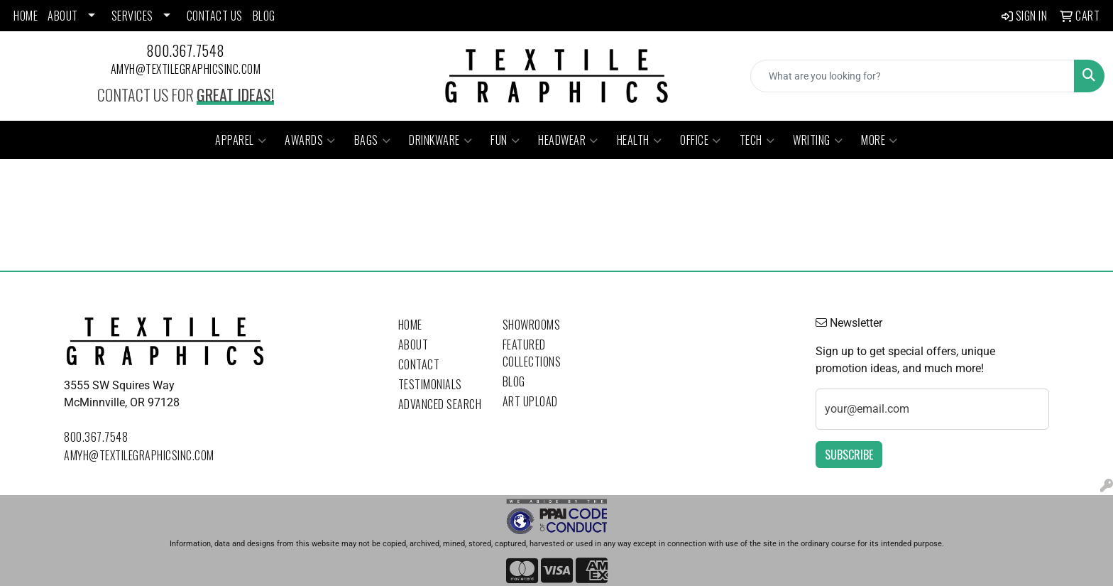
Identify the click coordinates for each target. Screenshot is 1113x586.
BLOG (264, 15)
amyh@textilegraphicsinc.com (186, 68)
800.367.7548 (185, 50)
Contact (419, 364)
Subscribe (849, 454)
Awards (310, 139)
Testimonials (430, 384)
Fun (505, 139)
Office (700, 139)
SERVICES (132, 15)
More (879, 139)
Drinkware (440, 139)
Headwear (568, 139)
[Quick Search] (912, 76)
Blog (514, 381)
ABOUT (63, 15)
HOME (25, 15)
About (413, 344)
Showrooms (532, 324)
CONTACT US (215, 15)
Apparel (240, 139)
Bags (372, 139)
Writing (818, 139)
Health (639, 139)
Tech (757, 139)
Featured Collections (532, 353)
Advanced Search (440, 404)
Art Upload (530, 401)
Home (410, 324)
